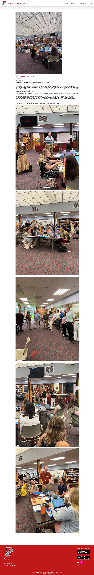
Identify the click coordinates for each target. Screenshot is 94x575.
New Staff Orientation (37, 7)
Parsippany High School (18, 7)
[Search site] (91, 3)
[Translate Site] (84, 3)
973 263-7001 (10, 567)
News (27, 7)
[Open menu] (66, 3)
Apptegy (49, 573)
